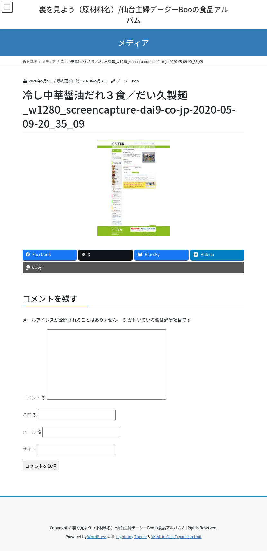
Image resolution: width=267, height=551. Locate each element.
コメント (34, 397)
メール (32, 432)
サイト (29, 449)
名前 (30, 414)
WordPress (97, 536)
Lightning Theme (131, 536)
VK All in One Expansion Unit (176, 536)
